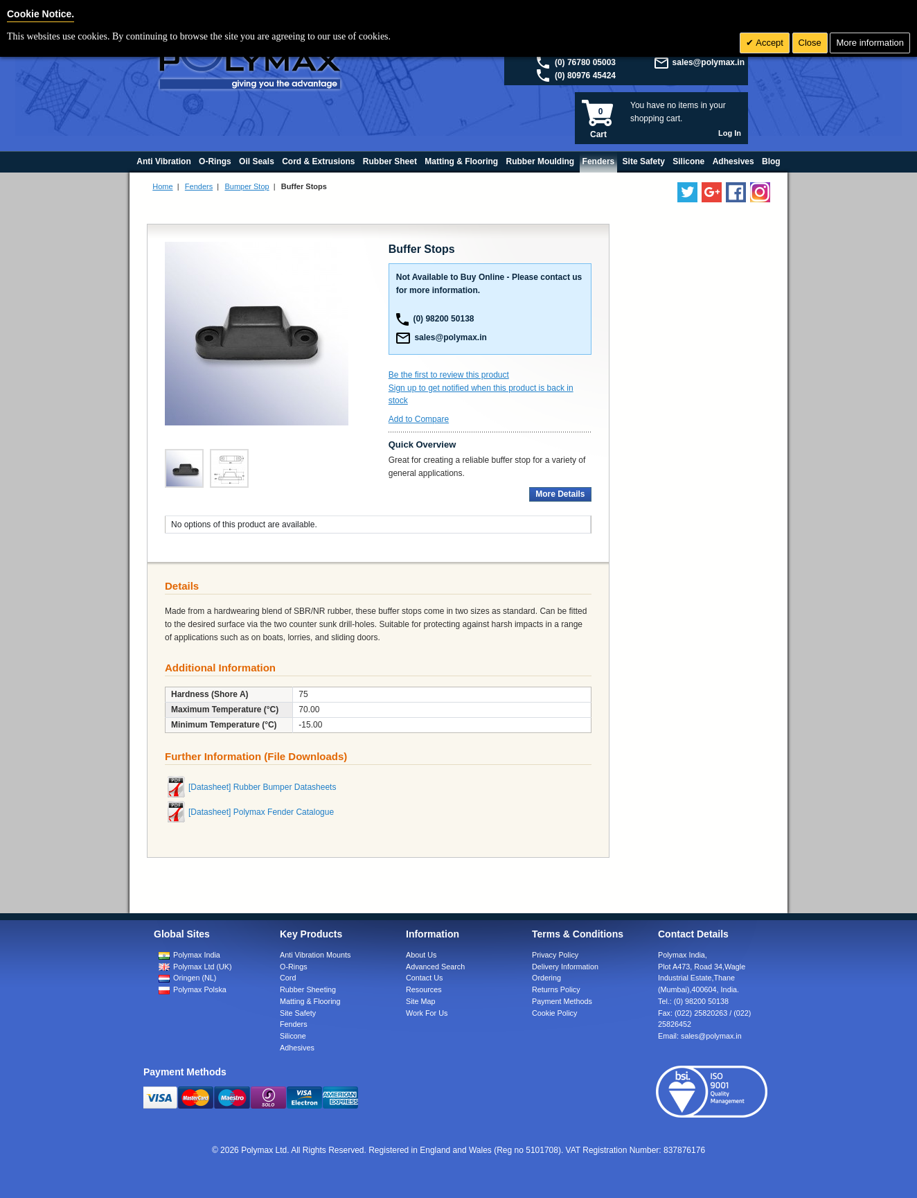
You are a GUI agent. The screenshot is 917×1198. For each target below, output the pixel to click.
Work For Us (426, 1013)
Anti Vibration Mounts (315, 955)
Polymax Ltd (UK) (202, 966)
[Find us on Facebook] (736, 192)
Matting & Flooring (310, 1001)
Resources (424, 989)
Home (162, 186)
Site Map (421, 1001)
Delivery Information (565, 966)
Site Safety (298, 1013)
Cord (288, 978)
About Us (421, 955)
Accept (768, 42)
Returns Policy (556, 989)
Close (810, 42)
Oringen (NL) (194, 978)
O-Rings (294, 966)
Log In (729, 133)
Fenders (199, 186)
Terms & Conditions (577, 934)
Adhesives (297, 1047)
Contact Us (424, 978)
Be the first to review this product (449, 375)
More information (870, 42)
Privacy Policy (555, 955)
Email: (700, 1036)
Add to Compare (419, 419)
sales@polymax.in (709, 62)
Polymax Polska (199, 989)
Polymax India (196, 955)
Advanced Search (435, 966)
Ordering (546, 978)
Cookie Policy (554, 1013)
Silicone (293, 1036)
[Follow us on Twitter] (687, 192)
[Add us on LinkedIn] (712, 192)
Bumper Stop (246, 186)
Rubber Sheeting (308, 989)
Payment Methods (562, 1001)
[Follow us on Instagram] (760, 192)
